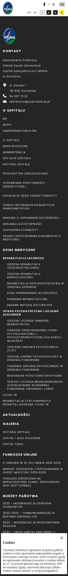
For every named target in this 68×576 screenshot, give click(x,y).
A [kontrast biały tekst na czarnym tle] (56, 13)
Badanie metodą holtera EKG (29, 305)
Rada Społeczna (15, 146)
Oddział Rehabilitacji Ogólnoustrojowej (23, 266)
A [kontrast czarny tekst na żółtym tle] (62, 13)
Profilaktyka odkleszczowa (25, 173)
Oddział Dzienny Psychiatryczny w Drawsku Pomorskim (34, 358)
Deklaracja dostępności (22, 224)
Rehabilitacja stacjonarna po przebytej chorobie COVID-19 (27, 402)
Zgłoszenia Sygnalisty (20, 230)
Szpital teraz (13, 444)
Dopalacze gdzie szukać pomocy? (30, 195)
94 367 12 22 (18, 96)
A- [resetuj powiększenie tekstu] (36, 13)
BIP (5, 119)
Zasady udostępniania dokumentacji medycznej (32, 237)
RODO (7, 124)
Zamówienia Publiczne (20, 131)
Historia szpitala (16, 164)
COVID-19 (10, 395)
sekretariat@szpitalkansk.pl (29, 101)
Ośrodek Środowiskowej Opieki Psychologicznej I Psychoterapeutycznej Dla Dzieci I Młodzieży (34, 335)
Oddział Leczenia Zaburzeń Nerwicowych (28, 322)
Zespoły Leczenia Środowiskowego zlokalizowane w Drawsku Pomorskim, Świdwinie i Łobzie (35, 385)
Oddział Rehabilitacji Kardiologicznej (23, 275)
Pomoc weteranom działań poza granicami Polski (29, 206)
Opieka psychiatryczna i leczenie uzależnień (31, 313)
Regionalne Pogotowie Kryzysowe (34, 375)
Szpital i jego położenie (22, 438)
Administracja (14, 152)
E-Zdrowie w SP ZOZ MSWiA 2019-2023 (32, 463)
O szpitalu (11, 140)
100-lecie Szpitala (17, 158)
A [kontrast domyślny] (43, 13)
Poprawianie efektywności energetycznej (24, 184)
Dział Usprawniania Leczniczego (32, 293)
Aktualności (16, 414)
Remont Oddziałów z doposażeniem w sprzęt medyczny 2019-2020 (33, 470)
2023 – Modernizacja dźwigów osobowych (27, 505)
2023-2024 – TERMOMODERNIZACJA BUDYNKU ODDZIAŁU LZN (29, 514)
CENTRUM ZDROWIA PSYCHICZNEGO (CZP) (32, 348)
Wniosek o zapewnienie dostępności (31, 218)
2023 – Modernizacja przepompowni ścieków (31, 524)
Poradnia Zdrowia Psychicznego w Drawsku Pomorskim (35, 368)
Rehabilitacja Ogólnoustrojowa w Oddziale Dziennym (35, 285)
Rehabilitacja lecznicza (23, 258)
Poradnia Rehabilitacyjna (27, 299)
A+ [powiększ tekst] (29, 13)
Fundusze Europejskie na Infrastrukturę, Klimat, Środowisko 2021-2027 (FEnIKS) (31, 482)
